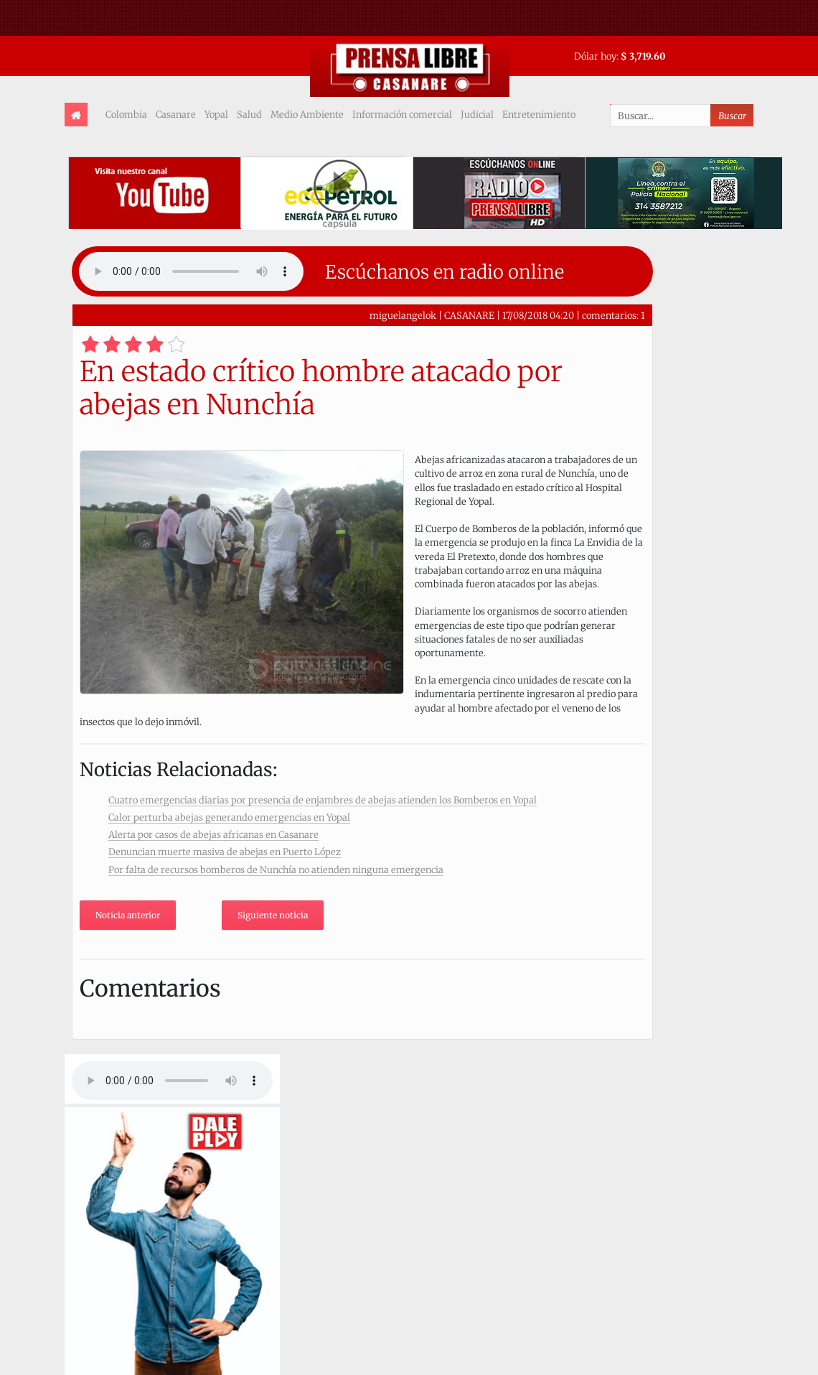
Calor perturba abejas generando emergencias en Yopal (229, 817)
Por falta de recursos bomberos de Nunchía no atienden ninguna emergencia (275, 869)
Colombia (126, 114)
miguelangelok (403, 315)
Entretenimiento (538, 114)
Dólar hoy (595, 56)
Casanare (176, 114)
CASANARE (469, 315)
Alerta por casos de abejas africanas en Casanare (213, 834)
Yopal (216, 114)
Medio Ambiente (307, 114)
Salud (249, 114)
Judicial (477, 114)
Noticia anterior (127, 915)
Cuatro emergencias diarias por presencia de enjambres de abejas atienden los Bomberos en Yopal (322, 800)
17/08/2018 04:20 (538, 315)
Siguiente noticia (273, 915)
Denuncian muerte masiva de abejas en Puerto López (224, 851)
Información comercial (402, 114)
